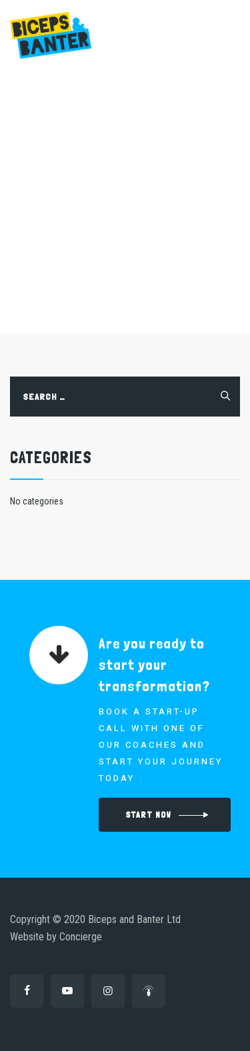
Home (51, 241)
